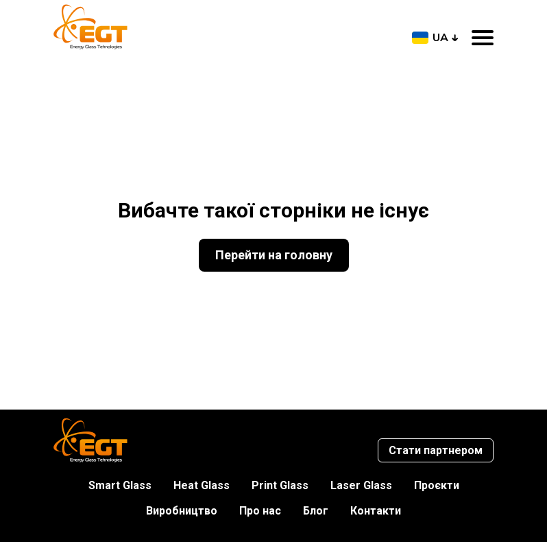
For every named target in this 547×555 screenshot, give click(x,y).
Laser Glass (361, 485)
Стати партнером (436, 450)
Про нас (260, 510)
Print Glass (280, 485)
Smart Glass (119, 485)
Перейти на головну (273, 255)
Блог (315, 510)
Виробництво (181, 510)
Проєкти (436, 485)
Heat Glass (201, 485)
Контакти (375, 510)
